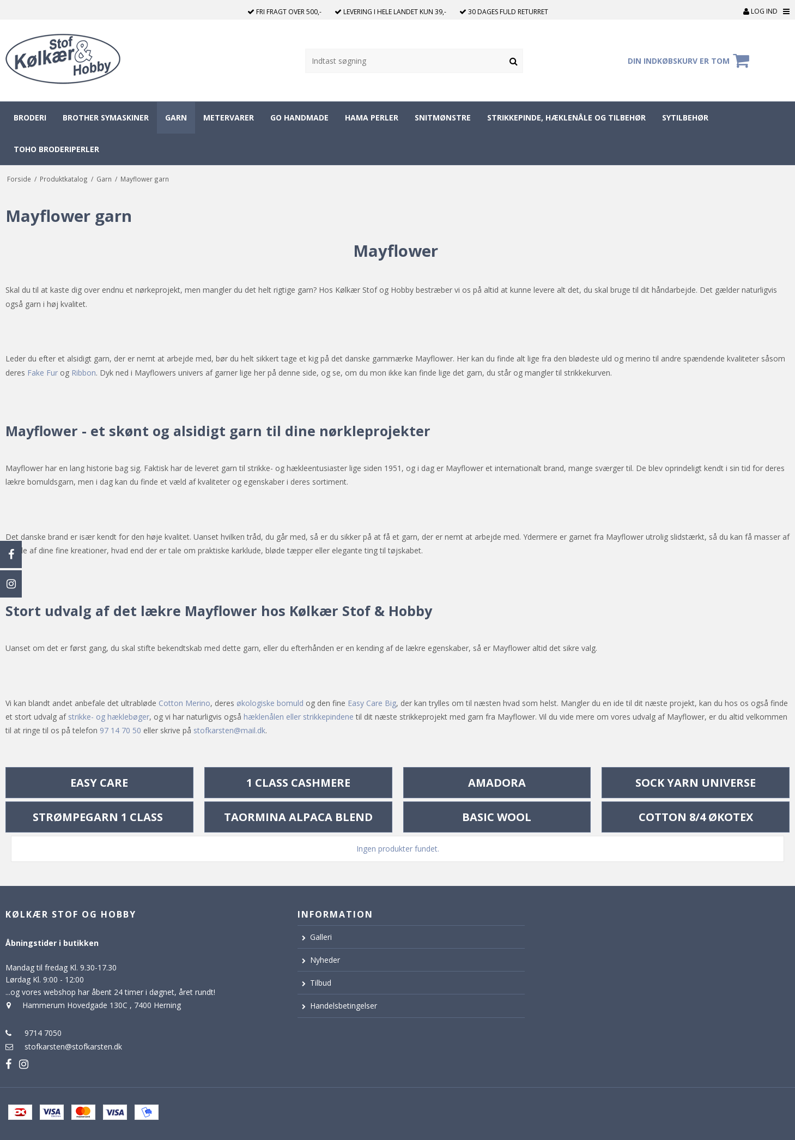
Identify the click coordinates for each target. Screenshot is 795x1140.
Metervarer (228, 117)
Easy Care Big (372, 703)
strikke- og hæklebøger (108, 716)
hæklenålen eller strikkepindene (299, 716)
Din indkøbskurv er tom (690, 60)
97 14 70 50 (120, 730)
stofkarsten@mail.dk (229, 730)
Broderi (30, 117)
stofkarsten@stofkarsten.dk (73, 1046)
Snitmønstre (443, 117)
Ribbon (83, 372)
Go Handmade (299, 117)
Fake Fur (42, 372)
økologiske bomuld (270, 703)
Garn (176, 117)
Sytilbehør (685, 117)
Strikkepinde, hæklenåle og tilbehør (566, 117)
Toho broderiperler (56, 149)
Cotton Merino (184, 703)
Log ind (760, 11)
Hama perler (371, 117)
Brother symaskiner (106, 117)
